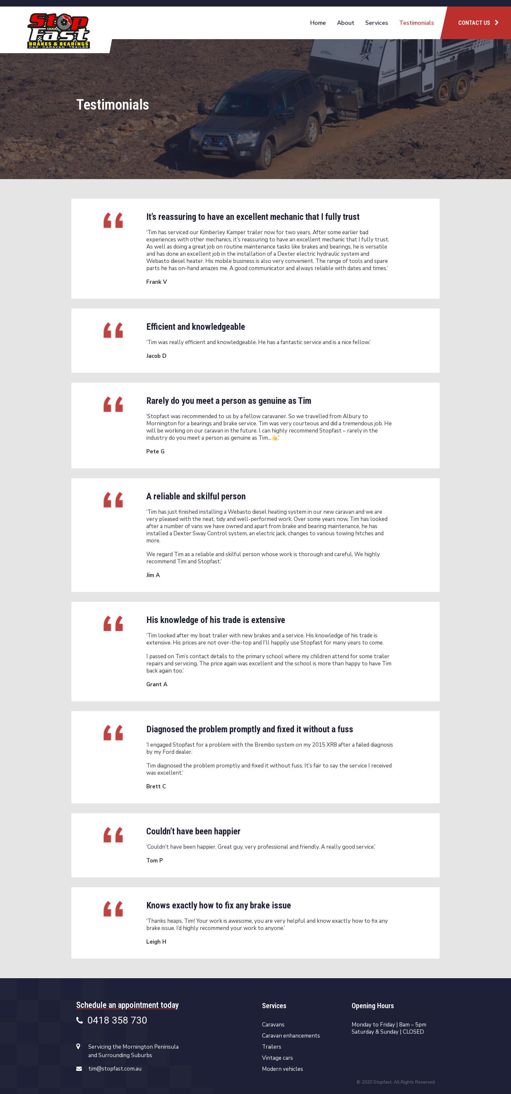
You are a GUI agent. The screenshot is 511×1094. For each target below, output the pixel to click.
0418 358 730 (111, 1021)
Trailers (271, 1047)
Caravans (273, 1024)
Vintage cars (277, 1058)
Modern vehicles (282, 1069)
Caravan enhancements (291, 1036)
